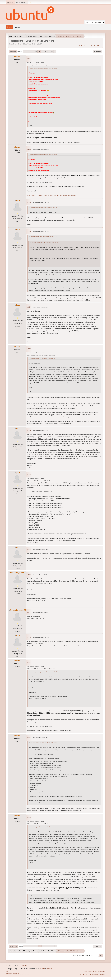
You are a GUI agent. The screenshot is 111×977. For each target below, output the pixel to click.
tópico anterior (84, 46)
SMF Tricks (25, 966)
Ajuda (80, 974)
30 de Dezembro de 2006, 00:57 (41, 612)
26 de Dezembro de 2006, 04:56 (41, 202)
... (29, 51)
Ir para (73, 955)
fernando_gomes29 (18, 573)
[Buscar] (92, 22)
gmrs (18, 472)
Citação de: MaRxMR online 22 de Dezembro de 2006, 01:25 (44, 207)
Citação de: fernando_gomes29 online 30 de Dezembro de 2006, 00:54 (47, 672)
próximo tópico (96, 46)
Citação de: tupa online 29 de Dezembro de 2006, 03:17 (43, 827)
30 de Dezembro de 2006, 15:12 (35, 821)
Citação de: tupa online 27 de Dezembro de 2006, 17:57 (43, 358)
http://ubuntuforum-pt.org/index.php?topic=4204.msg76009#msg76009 (51, 195)
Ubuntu (42, 969)
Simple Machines (24, 974)
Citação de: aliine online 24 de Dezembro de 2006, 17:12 (43, 68)
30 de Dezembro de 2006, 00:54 (41, 574)
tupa (18, 200)
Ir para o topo (13, 946)
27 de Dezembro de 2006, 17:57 (41, 307)
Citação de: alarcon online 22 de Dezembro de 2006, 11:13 (44, 236)
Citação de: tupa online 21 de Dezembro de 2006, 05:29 (44, 242)
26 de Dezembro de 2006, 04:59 (41, 231)
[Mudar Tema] (30, 2)
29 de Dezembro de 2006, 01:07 (35, 353)
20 (36, 51)
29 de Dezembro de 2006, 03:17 (41, 430)
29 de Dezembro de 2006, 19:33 (41, 549)
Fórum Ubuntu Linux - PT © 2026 (94, 972)
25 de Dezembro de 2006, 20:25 (41, 149)
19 (32, 51)
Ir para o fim (13, 51)
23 (45, 51)
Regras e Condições (89, 974)
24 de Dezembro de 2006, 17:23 (35, 62)
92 (52, 51)
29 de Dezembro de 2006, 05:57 (35, 478)
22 (42, 51)
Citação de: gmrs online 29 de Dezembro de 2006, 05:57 (43, 742)
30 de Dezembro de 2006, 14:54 (41, 737)
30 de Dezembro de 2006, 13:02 (35, 666)
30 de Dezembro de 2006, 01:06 (41, 637)
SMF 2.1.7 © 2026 (12, 974)
